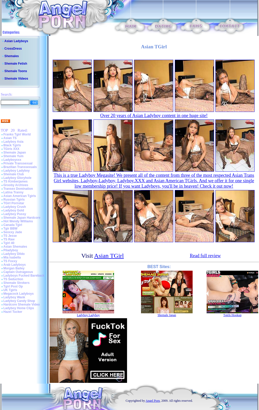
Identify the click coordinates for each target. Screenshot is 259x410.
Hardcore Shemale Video (21, 304)
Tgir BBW (10, 228)
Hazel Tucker (12, 312)
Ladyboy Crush (14, 207)
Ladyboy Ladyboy (16, 170)
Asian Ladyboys (16, 41)
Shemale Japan (14, 152)
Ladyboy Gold (13, 210)
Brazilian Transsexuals (20, 167)
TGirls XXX (11, 149)
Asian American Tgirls (19, 196)
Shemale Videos (16, 78)
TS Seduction (13, 279)
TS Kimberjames (15, 181)
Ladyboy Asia (13, 141)
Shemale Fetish (15, 63)
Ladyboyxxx (12, 160)
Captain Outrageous (18, 272)
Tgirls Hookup (232, 315)
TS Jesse (10, 236)
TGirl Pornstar (13, 203)
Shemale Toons (15, 71)
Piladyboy (10, 250)
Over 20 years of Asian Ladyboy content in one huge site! (154, 115)
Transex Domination (18, 189)
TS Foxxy (10, 261)
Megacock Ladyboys (18, 293)
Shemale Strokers (16, 283)
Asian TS (10, 138)
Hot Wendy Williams (18, 221)
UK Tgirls (10, 290)
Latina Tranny (13, 192)
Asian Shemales (15, 246)
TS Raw (8, 239)
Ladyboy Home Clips (18, 308)
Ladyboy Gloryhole (17, 178)
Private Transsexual (18, 163)
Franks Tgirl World (17, 134)
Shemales (11, 56)
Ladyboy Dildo (14, 254)
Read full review (205, 255)
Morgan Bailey (14, 268)
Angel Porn (153, 401)
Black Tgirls (12, 145)
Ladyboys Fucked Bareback (23, 275)
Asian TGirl (109, 255)
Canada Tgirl (12, 225)
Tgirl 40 (8, 243)
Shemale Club (13, 174)
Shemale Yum (13, 156)
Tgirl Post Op (13, 286)
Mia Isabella (12, 257)
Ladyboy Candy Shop (19, 301)
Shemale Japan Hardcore (21, 217)
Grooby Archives (15, 185)
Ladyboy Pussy (14, 214)
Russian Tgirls (14, 199)
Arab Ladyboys (14, 265)
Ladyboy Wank (14, 297)
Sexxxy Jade (12, 232)
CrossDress (13, 48)
